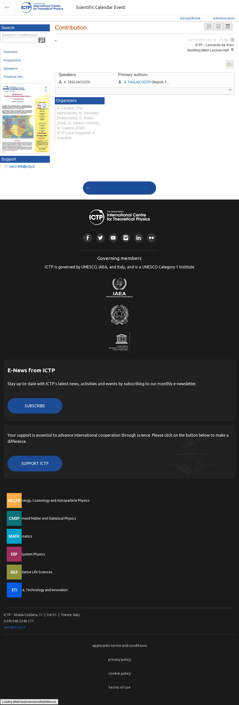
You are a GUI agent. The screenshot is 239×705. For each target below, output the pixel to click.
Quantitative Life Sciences (32, 572)
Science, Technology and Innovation (40, 590)
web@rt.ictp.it (14, 627)
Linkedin (138, 237)
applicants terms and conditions (119, 645)
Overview (10, 52)
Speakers (10, 68)
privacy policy (119, 659)
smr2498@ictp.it (22, 166)
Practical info (12, 77)
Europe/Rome (190, 18)
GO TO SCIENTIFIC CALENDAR (121, 188)
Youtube (113, 237)
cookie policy (120, 673)
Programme (12, 60)
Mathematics (22, 536)
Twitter (100, 237)
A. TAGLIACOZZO (137, 82)
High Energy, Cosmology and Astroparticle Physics (51, 500)
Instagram (125, 237)
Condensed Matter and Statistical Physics (44, 518)
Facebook (87, 237)
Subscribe (35, 406)
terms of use (119, 687)
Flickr (151, 237)
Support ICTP (35, 463)
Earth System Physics (28, 554)
